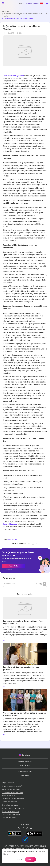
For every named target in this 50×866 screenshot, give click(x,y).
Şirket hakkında (25, 765)
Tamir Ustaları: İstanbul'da (11, 814)
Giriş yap (29, 3)
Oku (4, 640)
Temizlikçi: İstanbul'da (9, 802)
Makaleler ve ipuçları (25, 761)
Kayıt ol (36, 3)
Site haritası (25, 775)
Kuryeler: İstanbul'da (9, 818)
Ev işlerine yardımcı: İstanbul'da (12, 786)
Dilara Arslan (12, 540)
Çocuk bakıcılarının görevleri (13, 76)
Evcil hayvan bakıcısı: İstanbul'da (13, 799)
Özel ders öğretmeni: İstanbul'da (13, 808)
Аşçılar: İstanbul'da (8, 795)
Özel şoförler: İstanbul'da (10, 811)
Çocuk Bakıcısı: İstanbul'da (11, 789)
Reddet (19, 859)
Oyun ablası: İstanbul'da (10, 805)
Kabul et (30, 859)
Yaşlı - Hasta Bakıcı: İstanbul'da (12, 792)
